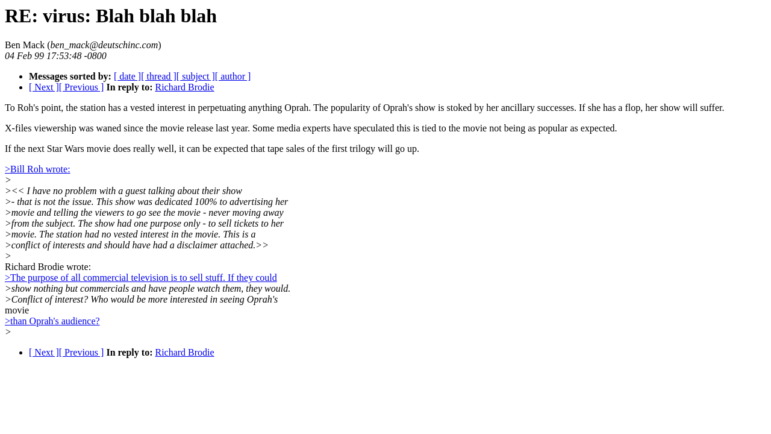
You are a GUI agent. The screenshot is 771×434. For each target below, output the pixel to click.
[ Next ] (44, 87)
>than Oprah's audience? (52, 321)
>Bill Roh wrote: (37, 169)
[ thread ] (158, 76)
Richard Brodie (184, 87)
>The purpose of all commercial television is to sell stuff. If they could (141, 277)
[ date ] (127, 76)
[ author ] (233, 76)
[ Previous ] (81, 87)
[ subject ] (195, 76)
